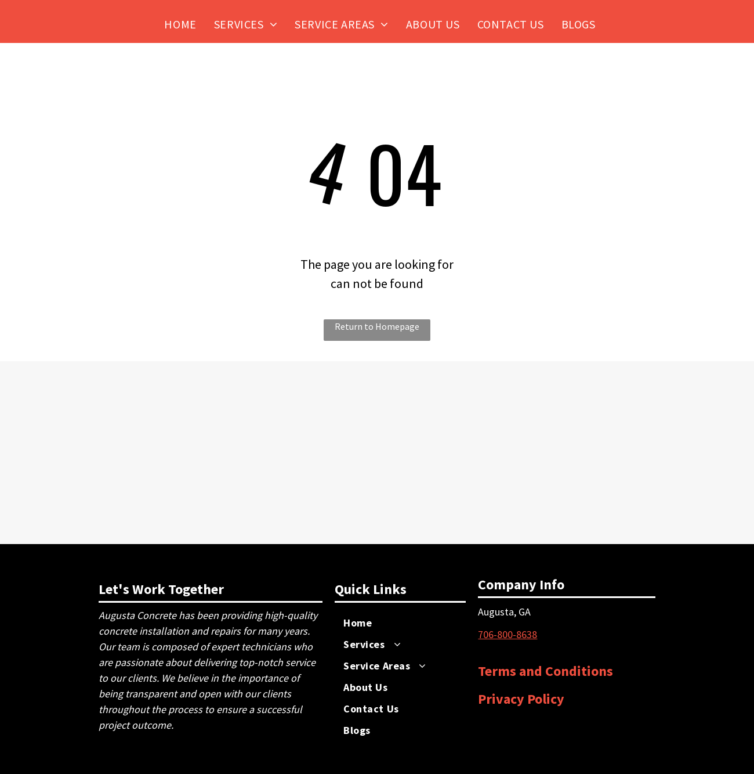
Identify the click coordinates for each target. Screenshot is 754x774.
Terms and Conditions (545, 671)
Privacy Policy (521, 699)
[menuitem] (180, 24)
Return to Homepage (377, 326)
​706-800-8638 (507, 634)
